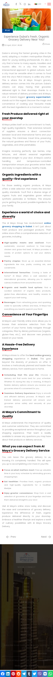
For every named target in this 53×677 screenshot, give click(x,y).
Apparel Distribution (26, 614)
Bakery (26, 587)
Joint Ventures (26, 597)
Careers (26, 625)
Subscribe (41, 654)
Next (44, 537)
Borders (26, 611)
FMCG (26, 590)
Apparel (26, 594)
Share (46, 44)
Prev (13, 537)
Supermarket (26, 607)
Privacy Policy (26, 635)
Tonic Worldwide (30, 666)
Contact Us (26, 628)
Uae (38, 4)
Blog (26, 631)
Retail (26, 583)
